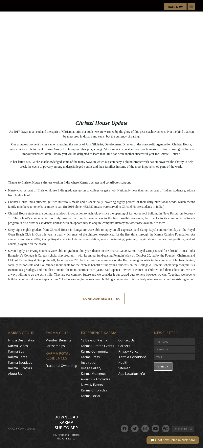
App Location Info (131, 373)
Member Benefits (58, 340)
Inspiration (89, 362)
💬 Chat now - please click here (172, 440)
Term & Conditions (132, 357)
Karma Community (94, 351)
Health (123, 362)
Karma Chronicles (94, 390)
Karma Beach (18, 346)
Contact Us (126, 340)
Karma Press (90, 357)
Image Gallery (91, 368)
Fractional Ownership (61, 365)
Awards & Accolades (95, 379)
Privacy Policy (128, 351)
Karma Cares (17, 357)
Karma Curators (20, 368)
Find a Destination (21, 340)
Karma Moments (93, 373)
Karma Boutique (20, 362)
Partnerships (55, 346)
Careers (124, 346)
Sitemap (124, 368)
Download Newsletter (101, 298)
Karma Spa (16, 351)
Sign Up (163, 366)
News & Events (92, 385)
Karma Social (90, 396)
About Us (15, 373)
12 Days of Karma (94, 340)
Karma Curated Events (97, 346)
